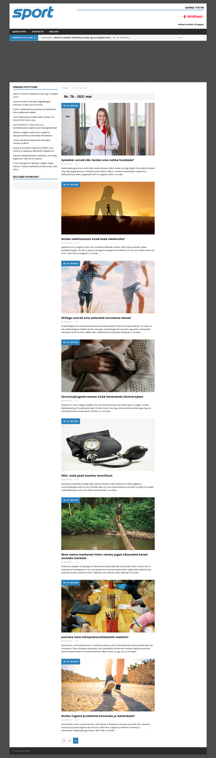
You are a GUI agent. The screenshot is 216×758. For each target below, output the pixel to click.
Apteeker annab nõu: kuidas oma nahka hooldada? (97, 160)
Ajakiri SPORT (19, 31)
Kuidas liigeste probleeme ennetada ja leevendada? (98, 716)
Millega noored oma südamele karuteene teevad (96, 318)
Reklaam (53, 31)
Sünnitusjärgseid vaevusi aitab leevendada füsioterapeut (102, 396)
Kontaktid (38, 31)
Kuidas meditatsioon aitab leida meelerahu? (93, 239)
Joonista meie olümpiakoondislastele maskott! (94, 637)
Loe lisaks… (119, 174)
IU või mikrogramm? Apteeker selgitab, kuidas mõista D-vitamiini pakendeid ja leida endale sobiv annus (35, 166)
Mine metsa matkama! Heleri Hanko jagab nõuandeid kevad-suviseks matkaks (104, 556)
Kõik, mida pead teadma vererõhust (87, 475)
